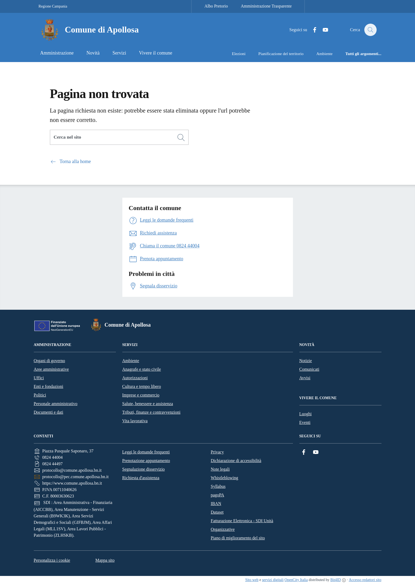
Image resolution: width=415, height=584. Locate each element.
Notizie (305, 360)
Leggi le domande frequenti (146, 452)
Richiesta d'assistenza (140, 477)
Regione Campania (53, 6)
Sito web (251, 580)
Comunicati (309, 369)
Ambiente (130, 360)
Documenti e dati (48, 412)
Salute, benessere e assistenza (147, 403)
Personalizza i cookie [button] (52, 560)
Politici (40, 395)
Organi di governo (49, 360)
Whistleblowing (224, 477)
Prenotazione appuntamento (146, 460)
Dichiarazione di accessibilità (236, 460)
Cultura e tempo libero (141, 386)
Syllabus (218, 486)
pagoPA (217, 495)
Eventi (305, 422)
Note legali (220, 469)
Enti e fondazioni (48, 386)
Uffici (39, 378)
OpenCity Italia (296, 580)
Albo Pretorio (216, 6)
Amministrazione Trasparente (266, 6)
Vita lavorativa (135, 421)
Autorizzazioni (135, 378)
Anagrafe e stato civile (141, 369)
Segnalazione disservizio (143, 469)
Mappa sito (105, 560)
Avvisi (304, 378)
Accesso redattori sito (365, 580)
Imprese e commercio (141, 395)
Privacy (217, 452)
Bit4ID (335, 580)
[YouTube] (322, 30)
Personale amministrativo (56, 403)
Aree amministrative (51, 369)
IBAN (216, 503)
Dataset (217, 512)
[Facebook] (311, 30)
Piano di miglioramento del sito (238, 538)
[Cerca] (181, 137)
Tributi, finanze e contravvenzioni (151, 412)
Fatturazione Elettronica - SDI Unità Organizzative (242, 525)
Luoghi (305, 414)
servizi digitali (273, 580)
